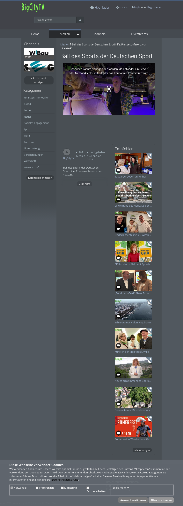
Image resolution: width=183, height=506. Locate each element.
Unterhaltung (32, 148)
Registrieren (154, 7)
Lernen (28, 110)
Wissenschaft (32, 167)
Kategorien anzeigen (40, 177)
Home (35, 34)
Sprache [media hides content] (122, 7)
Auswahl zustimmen (133, 500)
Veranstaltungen (33, 154)
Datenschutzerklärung (65, 479)
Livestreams (139, 34)
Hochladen (100, 7)
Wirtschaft (30, 161)
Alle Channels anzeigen (39, 80)
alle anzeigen (142, 450)
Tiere (27, 135)
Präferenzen (45, 487)
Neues (28, 116)
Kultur (27, 104)
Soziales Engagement (36, 123)
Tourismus (30, 142)
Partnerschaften (96, 489)
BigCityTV (68, 158)
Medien (65, 34)
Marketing (69, 487)
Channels (99, 34)
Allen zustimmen (161, 500)
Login (137, 7)
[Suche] (80, 20)
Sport (27, 129)
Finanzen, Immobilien (36, 97)
